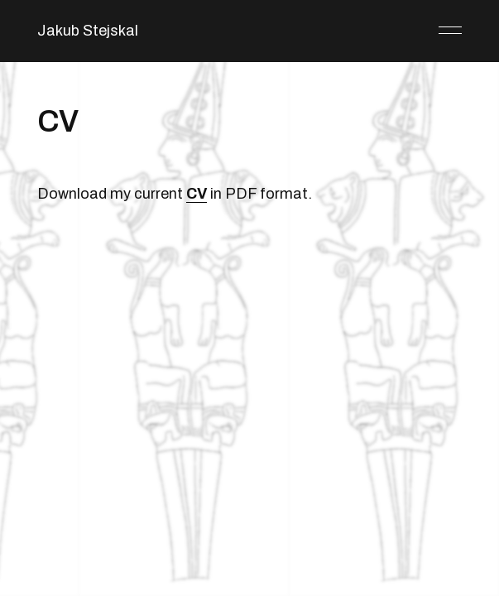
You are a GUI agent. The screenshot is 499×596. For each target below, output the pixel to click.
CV (196, 193)
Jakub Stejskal (87, 30)
